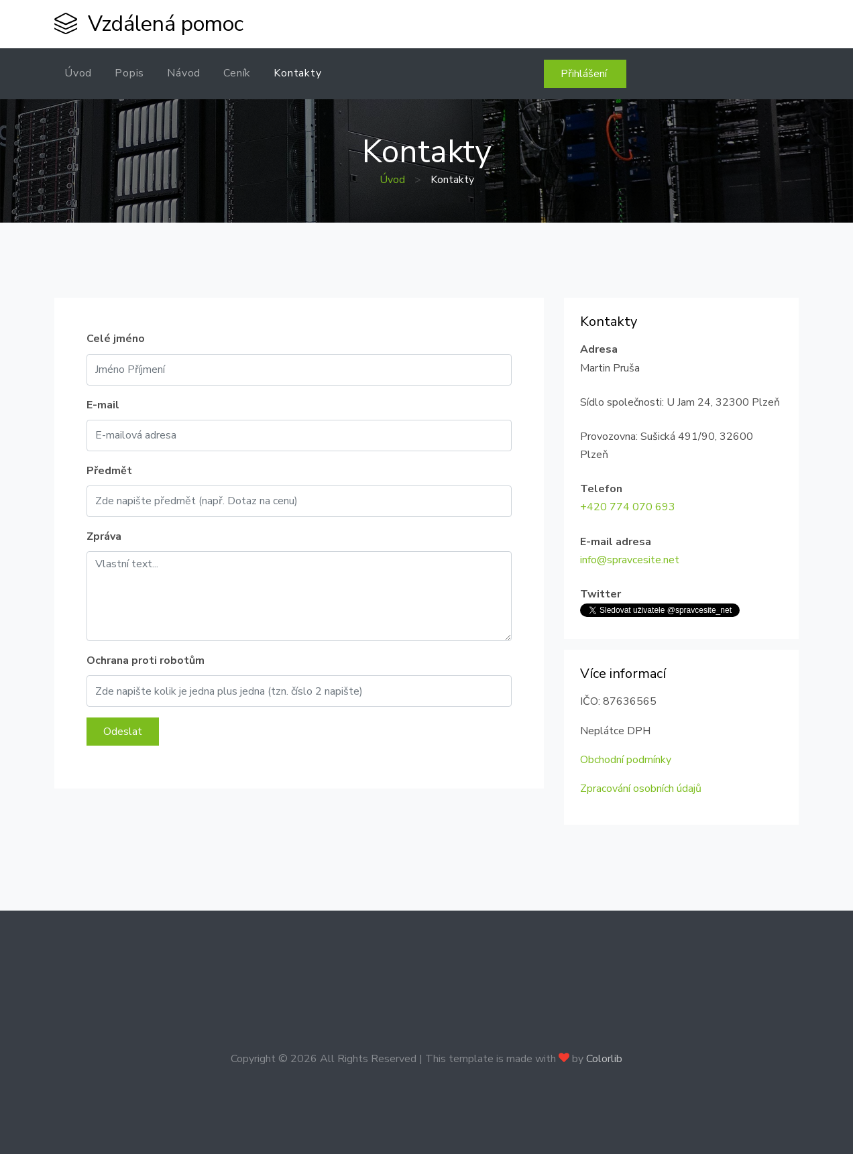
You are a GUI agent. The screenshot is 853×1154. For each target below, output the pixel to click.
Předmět (109, 470)
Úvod (78, 73)
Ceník (237, 73)
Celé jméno (116, 338)
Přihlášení (585, 73)
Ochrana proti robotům (146, 660)
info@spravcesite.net (629, 560)
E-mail (103, 405)
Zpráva (104, 536)
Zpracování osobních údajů (640, 788)
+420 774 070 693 (627, 507)
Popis (129, 73)
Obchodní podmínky (625, 759)
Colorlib (604, 1058)
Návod (184, 73)
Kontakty (297, 73)
